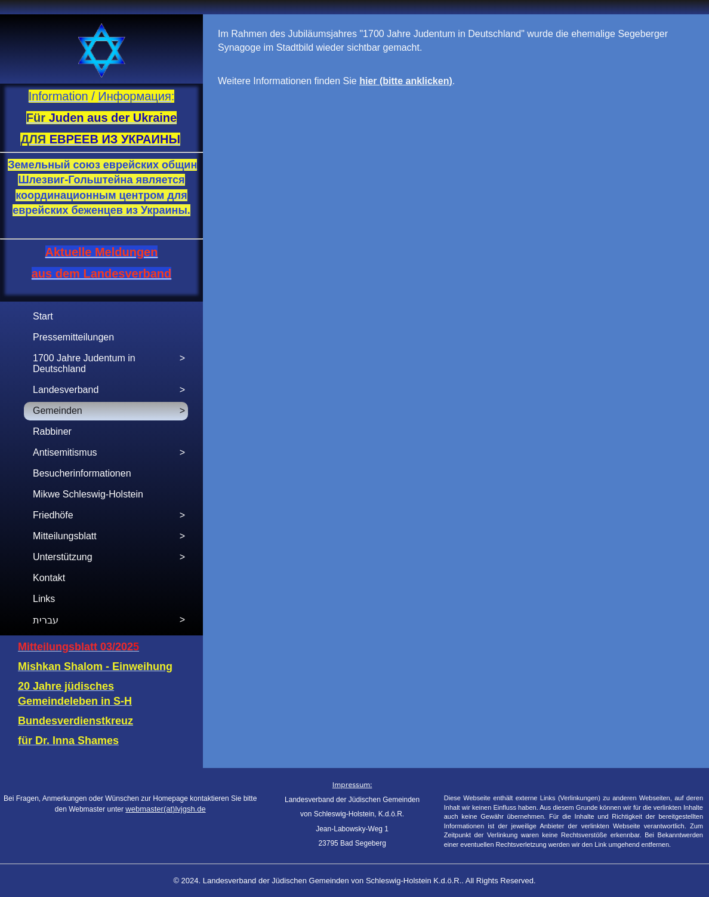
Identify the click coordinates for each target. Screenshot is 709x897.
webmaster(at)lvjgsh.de (165, 808)
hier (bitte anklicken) (405, 81)
